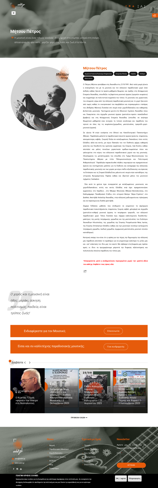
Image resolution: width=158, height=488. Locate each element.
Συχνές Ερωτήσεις (91, 449)
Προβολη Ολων (78, 418)
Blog (51, 465)
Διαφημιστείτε (90, 457)
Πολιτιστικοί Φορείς (57, 457)
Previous (25, 362)
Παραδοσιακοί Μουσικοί (59, 449)
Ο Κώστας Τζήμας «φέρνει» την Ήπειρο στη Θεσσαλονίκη (27, 400)
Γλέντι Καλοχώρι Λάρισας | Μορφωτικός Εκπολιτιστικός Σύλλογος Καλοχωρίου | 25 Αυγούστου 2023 (93, 395)
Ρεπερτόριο (54, 468)
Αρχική (52, 445)
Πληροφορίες (135, 478)
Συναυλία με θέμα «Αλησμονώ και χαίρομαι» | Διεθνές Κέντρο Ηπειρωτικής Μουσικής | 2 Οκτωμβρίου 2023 (61, 396)
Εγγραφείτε (88, 461)
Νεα (19, 392)
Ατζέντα (52, 461)
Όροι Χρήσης (89, 453)
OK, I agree (121, 478)
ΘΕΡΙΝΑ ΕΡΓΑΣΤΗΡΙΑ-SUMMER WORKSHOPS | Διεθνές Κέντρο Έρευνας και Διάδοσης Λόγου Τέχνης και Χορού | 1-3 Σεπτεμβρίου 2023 (130, 393)
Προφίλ (87, 445)
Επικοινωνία (113, 331)
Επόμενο (30, 362)
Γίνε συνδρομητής (115, 346)
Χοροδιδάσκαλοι (55, 453)
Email (119, 453)
